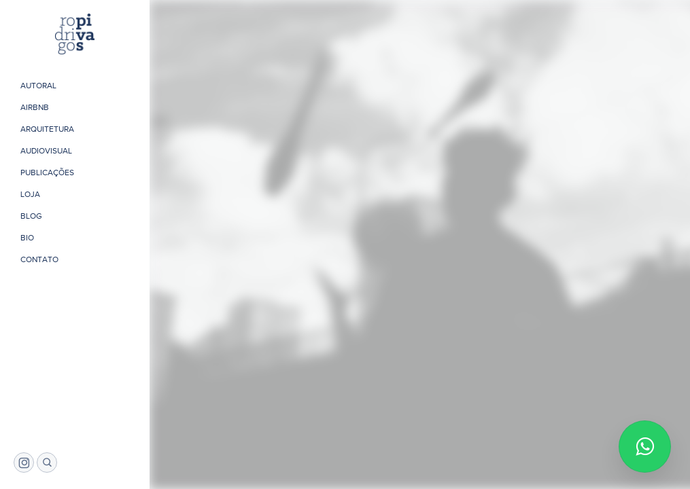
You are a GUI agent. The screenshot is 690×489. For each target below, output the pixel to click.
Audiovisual (46, 151)
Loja (30, 194)
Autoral (38, 85)
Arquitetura (47, 129)
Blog (31, 216)
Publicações (47, 172)
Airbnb (34, 107)
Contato (39, 259)
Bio (27, 237)
